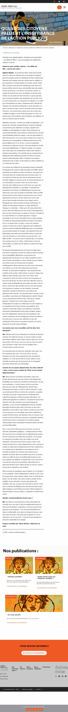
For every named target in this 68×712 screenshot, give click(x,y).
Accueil (5, 47)
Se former (22, 668)
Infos (41, 709)
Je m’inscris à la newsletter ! (34, 653)
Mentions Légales (27, 689)
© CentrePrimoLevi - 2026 (11, 689)
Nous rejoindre (37, 668)
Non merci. (34, 709)
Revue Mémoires (55, 42)
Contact (38, 689)
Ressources (12, 47)
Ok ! (28, 709)
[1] (16, 60)
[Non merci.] (66, 708)
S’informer (46, 667)
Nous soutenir (30, 668)
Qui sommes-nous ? (15, 668)
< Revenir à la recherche (11, 53)
